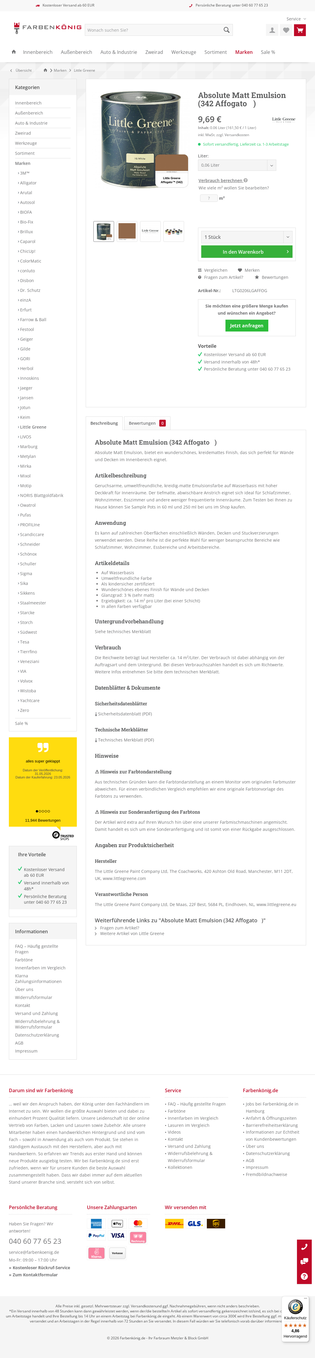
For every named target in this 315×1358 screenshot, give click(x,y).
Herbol (26, 368)
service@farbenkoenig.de (34, 1252)
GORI (24, 358)
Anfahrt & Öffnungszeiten (271, 1118)
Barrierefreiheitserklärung (272, 1125)
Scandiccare (31, 534)
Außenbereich (29, 113)
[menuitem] (294, 18)
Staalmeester (32, 603)
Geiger (26, 339)
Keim (24, 417)
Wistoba (27, 691)
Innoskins (29, 378)
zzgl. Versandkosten (232, 134)
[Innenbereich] (38, 52)
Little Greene (32, 427)
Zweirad (23, 133)
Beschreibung (104, 423)
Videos (174, 1132)
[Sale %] (268, 52)
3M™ (24, 173)
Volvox (26, 681)
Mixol (25, 476)
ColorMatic (30, 261)
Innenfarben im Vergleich (40, 968)
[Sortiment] (215, 52)
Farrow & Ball (32, 319)
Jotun (24, 407)
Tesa (24, 642)
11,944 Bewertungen (43, 820)
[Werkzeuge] (183, 52)
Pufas (25, 515)
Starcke (27, 612)
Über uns (24, 989)
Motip (25, 485)
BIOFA (25, 212)
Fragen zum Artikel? (220, 277)
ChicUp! (27, 251)
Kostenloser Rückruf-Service (41, 1267)
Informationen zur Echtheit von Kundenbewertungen (272, 1135)
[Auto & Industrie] (118, 52)
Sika (23, 583)
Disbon (26, 280)
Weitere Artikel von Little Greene (129, 933)
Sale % (21, 723)
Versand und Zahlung (36, 1013)
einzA (25, 300)
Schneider (29, 544)
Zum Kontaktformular (35, 1274)
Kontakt (22, 1005)
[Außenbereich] (76, 52)
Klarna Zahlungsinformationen (38, 978)
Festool (26, 329)
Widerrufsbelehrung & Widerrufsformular (37, 1024)
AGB (19, 1043)
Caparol (27, 241)
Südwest (28, 632)
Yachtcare (29, 700)
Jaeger (26, 388)
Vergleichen (213, 270)
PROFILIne (29, 524)
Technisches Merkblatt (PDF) (124, 740)
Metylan (27, 456)
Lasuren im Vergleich (189, 1125)
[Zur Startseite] (46, 70)
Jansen (26, 397)
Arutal (25, 192)
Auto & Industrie (31, 123)
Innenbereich (28, 103)
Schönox (28, 554)
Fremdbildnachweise (266, 1174)
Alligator (28, 183)
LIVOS (25, 437)
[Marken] (244, 52)
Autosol (27, 202)
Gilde (24, 349)
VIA (22, 671)
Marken (22, 163)
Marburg (28, 446)
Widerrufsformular (33, 997)
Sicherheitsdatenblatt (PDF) (123, 714)
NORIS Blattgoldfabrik (41, 495)
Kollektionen (180, 1167)
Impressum (26, 1051)
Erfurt (25, 310)
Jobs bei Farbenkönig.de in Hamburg (272, 1107)
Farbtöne (24, 960)
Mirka (25, 466)
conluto (27, 270)
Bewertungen (271, 277)
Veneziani (29, 661)
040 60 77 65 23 (255, 5)
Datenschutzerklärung (37, 1035)
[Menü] (305, 1299)
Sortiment (25, 153)
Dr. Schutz (29, 290)
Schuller (27, 564)
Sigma (25, 573)
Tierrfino (28, 651)
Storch (26, 622)
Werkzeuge (26, 143)
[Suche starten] (227, 30)
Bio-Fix (26, 222)
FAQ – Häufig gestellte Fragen (36, 949)
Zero (24, 710)
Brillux (26, 231)
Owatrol (27, 505)
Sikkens (27, 593)
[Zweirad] (154, 52)
